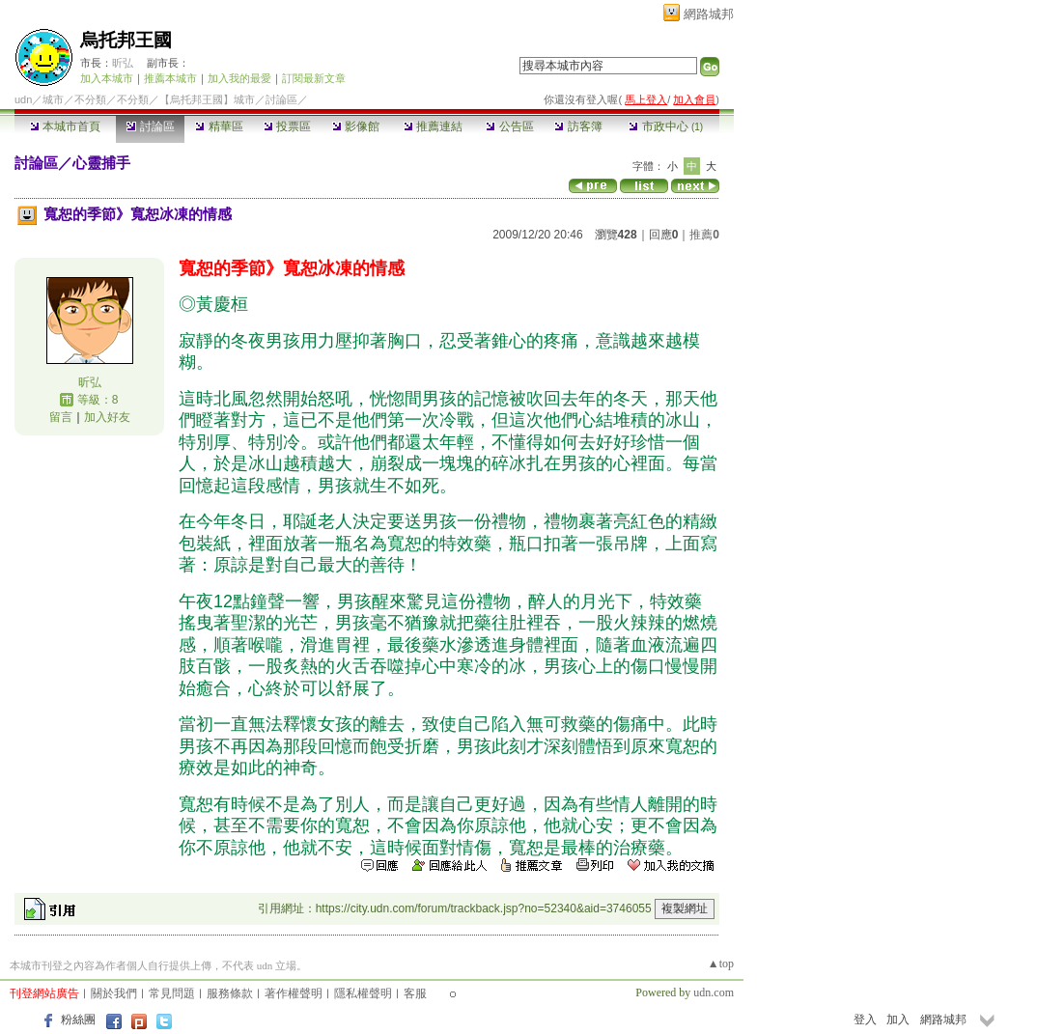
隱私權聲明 (363, 993)
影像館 (355, 126)
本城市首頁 (65, 126)
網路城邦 (709, 14)
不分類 (90, 99)
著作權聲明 (293, 993)
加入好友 (107, 417)
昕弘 (122, 63)
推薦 (704, 234)
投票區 (287, 126)
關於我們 (114, 993)
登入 (865, 1019)
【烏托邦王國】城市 (207, 99)
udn (23, 99)
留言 (60, 417)
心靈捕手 (101, 162)
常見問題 (172, 993)
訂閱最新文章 (314, 78)
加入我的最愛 (239, 78)
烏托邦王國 (126, 40)
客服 (415, 993)
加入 (898, 1019)
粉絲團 (78, 1019)
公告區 (509, 126)
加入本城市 (106, 78)
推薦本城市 (170, 78)
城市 (53, 99)
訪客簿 (578, 126)
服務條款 (230, 993)
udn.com (713, 992)
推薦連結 (433, 126)
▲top (721, 963)
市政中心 (666, 126)
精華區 (218, 126)
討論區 (150, 126)
